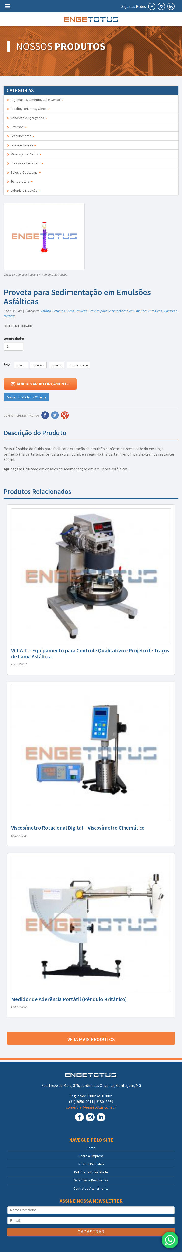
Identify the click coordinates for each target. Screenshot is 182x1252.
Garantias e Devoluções (91, 1180)
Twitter (55, 415)
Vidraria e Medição (24, 190)
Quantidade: (15, 338)
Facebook (45, 415)
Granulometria (21, 136)
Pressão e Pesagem (25, 163)
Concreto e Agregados (27, 118)
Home (91, 1148)
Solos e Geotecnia (24, 172)
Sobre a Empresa (91, 1156)
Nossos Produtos (91, 1164)
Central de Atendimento (91, 1188)
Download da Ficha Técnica (26, 397)
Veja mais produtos (91, 1039)
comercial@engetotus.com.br (91, 1107)
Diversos (17, 127)
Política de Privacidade (91, 1172)
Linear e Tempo (21, 145)
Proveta (81, 311)
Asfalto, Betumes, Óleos (28, 108)
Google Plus (65, 415)
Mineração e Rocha (24, 154)
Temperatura (20, 181)
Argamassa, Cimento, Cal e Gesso (35, 99)
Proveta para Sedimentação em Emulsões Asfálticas (125, 311)
